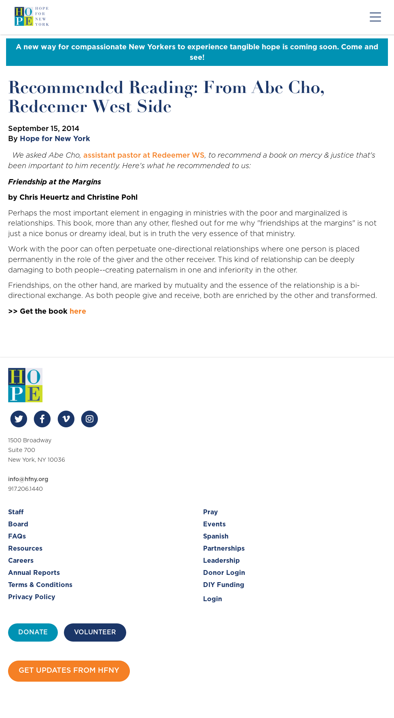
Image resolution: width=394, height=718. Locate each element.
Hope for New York (55, 139)
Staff (15, 512)
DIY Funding (223, 585)
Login (212, 599)
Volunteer (95, 632)
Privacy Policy (31, 597)
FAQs (17, 536)
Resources (25, 548)
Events (214, 524)
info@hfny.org (28, 479)
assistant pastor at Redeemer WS (144, 155)
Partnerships (224, 548)
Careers (21, 561)
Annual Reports (34, 573)
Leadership (221, 561)
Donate (33, 632)
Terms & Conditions (40, 585)
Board (18, 524)
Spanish (216, 536)
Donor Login (224, 573)
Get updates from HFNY (69, 670)
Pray (210, 512)
